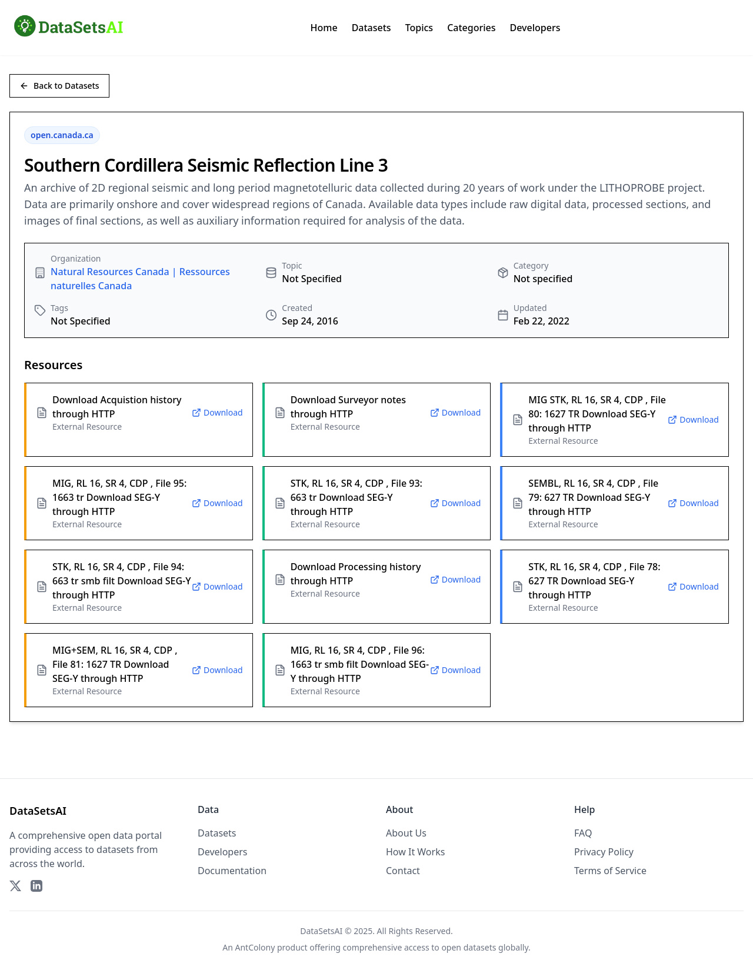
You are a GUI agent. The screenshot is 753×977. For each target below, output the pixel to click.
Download (217, 412)
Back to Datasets (59, 85)
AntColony (255, 947)
